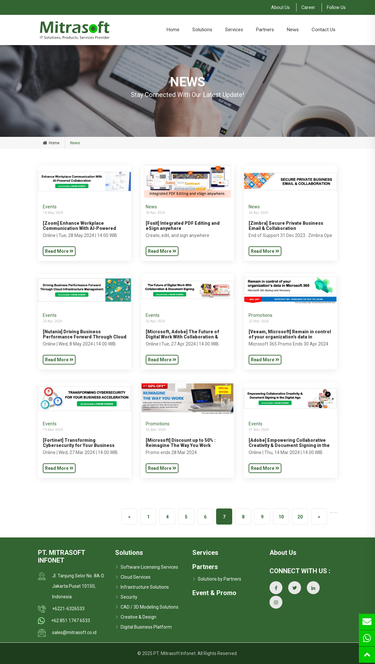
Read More (59, 251)
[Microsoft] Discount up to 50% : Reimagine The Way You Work (180, 443)
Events (50, 206)
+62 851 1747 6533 (70, 620)
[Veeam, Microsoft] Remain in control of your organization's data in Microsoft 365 (290, 337)
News (293, 30)
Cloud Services (136, 577)
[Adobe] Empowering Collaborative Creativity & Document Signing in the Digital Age (289, 445)
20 (300, 516)
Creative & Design (138, 617)
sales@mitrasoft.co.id (74, 632)
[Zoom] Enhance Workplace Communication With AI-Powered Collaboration (79, 228)
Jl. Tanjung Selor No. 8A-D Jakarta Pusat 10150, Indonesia (78, 586)
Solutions (202, 30)
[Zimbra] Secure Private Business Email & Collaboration (286, 226)
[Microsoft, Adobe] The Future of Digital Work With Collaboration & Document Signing (182, 337)
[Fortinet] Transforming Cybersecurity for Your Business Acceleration (78, 445)
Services (234, 30)
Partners (265, 30)
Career (308, 7)
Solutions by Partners (219, 579)
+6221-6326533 (68, 608)
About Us (280, 7)
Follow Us (336, 7)
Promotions (260, 315)
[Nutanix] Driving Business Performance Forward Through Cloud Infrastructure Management (84, 337)
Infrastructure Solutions (145, 587)
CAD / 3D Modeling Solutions (149, 607)
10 (281, 516)
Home (173, 30)
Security (129, 597)
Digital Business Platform (146, 627)
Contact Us (323, 30)
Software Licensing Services (149, 567)
